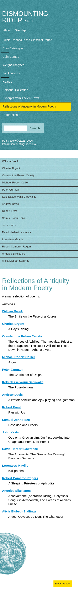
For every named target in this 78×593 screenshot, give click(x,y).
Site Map (20, 30)
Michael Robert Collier (15, 182)
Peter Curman (10, 189)
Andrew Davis (10, 203)
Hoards (7, 81)
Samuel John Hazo (13, 218)
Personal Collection (15, 90)
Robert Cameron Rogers (17, 246)
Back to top (62, 584)
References (10, 115)
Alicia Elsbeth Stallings (15, 260)
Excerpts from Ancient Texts (20, 98)
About (6, 30)
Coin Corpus (10, 56)
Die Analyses (11, 73)
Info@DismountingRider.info (19, 144)
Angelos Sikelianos (13, 253)
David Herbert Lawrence (16, 232)
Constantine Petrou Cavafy (18, 175)
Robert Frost (9, 211)
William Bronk (10, 161)
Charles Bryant (11, 168)
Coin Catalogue (12, 48)
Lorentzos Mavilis (12, 239)
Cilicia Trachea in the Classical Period (27, 40)
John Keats (9, 225)
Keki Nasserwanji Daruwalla (19, 196)
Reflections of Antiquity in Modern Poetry (29, 106)
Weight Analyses (13, 65)
